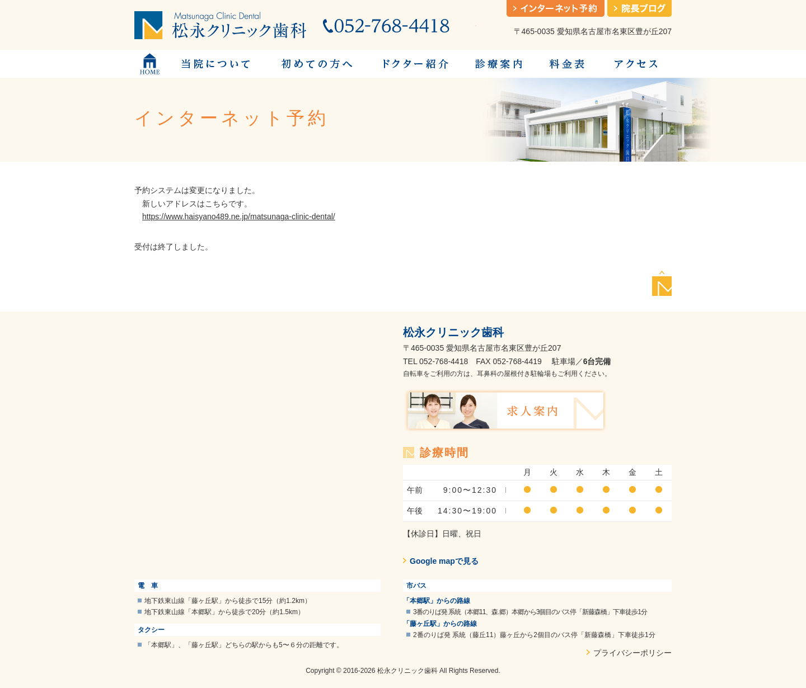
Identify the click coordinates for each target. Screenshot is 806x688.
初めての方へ (316, 64)
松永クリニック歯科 (453, 332)
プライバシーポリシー (632, 652)
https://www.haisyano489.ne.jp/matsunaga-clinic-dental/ (238, 216)
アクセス (635, 64)
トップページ (149, 64)
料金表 (567, 64)
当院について (215, 64)
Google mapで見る (444, 561)
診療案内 (498, 64)
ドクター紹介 (414, 64)
